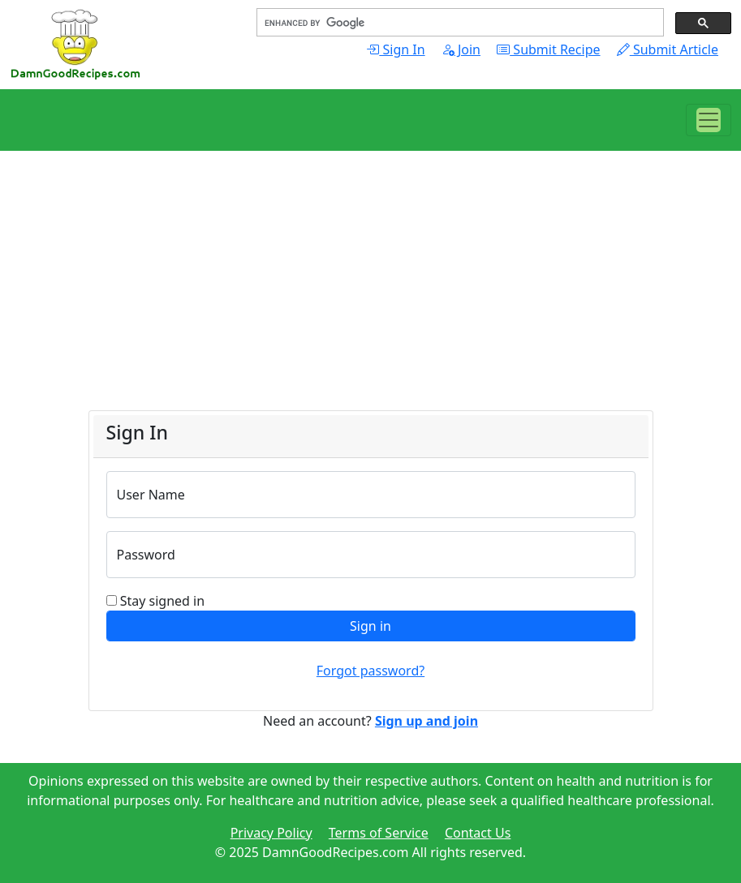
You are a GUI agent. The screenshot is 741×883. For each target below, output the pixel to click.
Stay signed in (162, 601)
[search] (459, 22)
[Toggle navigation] (708, 120)
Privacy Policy (271, 833)
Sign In (395, 49)
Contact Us (478, 833)
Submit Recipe (548, 49)
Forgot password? (370, 670)
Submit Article (667, 49)
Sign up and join (426, 721)
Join (461, 49)
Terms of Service (379, 833)
